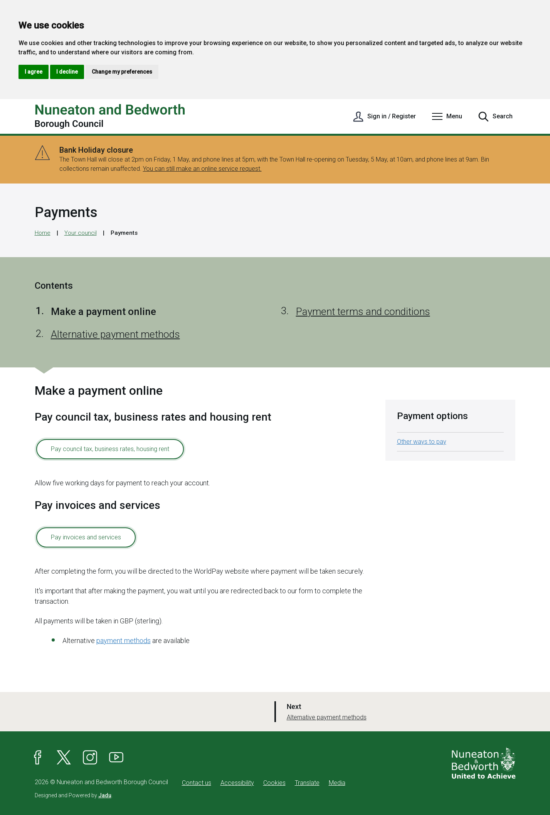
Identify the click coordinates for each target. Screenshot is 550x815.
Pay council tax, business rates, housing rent (110, 449)
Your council (80, 232)
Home (42, 232)
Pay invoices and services (86, 537)
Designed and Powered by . (74, 795)
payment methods (123, 641)
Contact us (196, 782)
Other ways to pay (421, 441)
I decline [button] (67, 72)
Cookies (274, 782)
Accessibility (237, 782)
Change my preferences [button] (122, 72)
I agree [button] (33, 72)
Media (337, 782)
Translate (307, 782)
